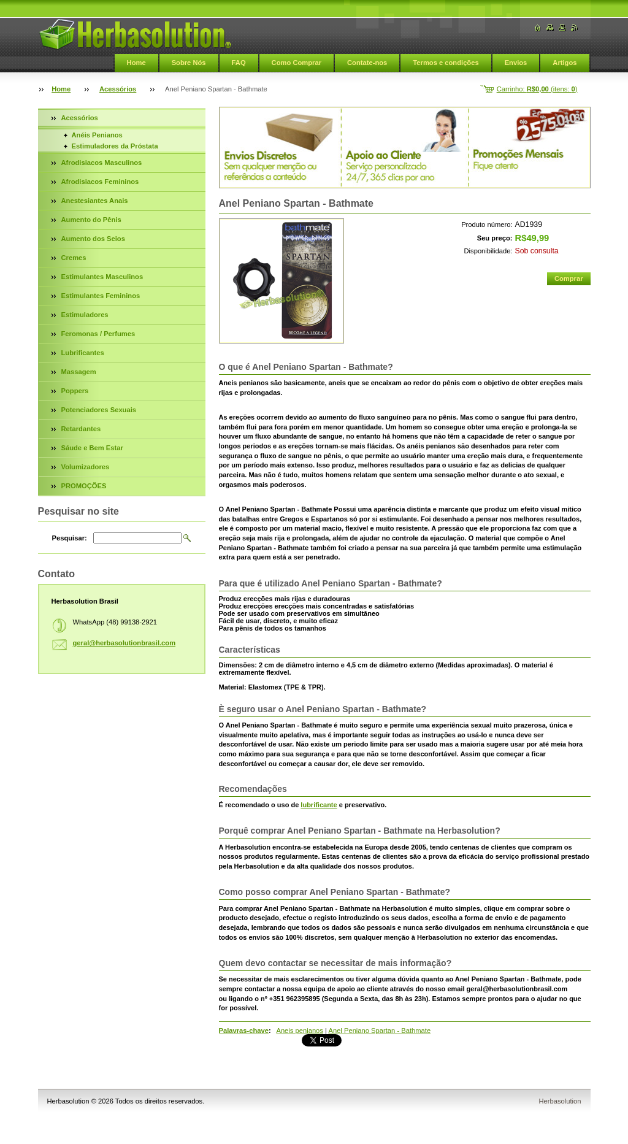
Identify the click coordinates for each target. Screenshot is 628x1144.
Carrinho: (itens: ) (537, 89)
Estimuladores (85, 314)
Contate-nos (367, 62)
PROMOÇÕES (84, 485)
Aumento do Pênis (91, 219)
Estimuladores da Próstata (115, 146)
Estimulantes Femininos (100, 295)
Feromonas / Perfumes (98, 333)
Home (136, 62)
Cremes (73, 257)
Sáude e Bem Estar (92, 447)
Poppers (75, 390)
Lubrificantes (82, 352)
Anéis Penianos (97, 135)
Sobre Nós (189, 62)
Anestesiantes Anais (94, 200)
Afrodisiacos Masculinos (101, 162)
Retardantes (81, 428)
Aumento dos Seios (93, 238)
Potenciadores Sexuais (99, 409)
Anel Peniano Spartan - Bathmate (379, 1030)
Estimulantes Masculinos (102, 276)
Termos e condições (445, 62)
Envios (516, 62)
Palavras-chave (244, 1030)
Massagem (78, 371)
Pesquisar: (69, 538)
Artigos (564, 62)
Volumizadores (85, 466)
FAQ (239, 62)
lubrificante (319, 804)
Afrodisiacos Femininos (100, 181)
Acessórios (117, 89)
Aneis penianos (299, 1030)
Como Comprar (296, 62)
